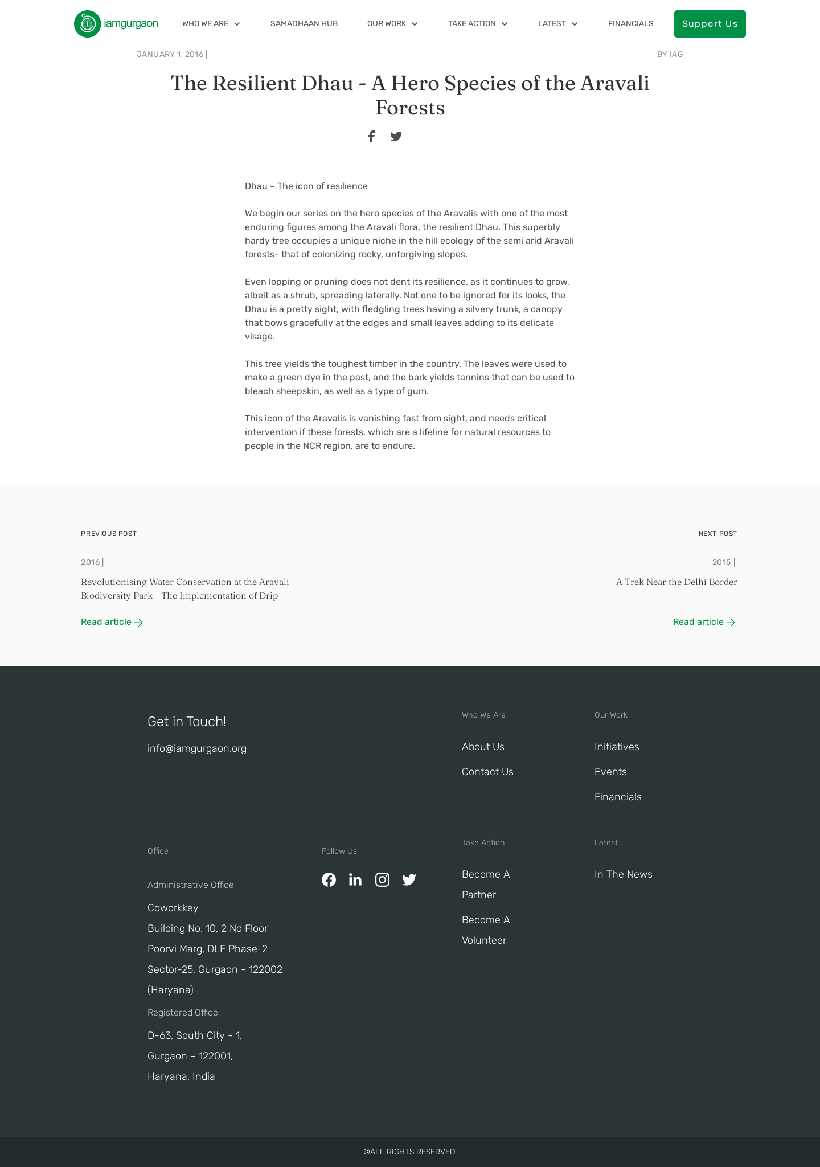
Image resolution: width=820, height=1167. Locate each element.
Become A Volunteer (486, 930)
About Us (483, 746)
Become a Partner (486, 884)
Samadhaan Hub (304, 23)
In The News (623, 874)
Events (610, 771)
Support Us (710, 23)
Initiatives (616, 746)
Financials (631, 23)
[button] (211, 23)
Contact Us (488, 771)
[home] (116, 24)
